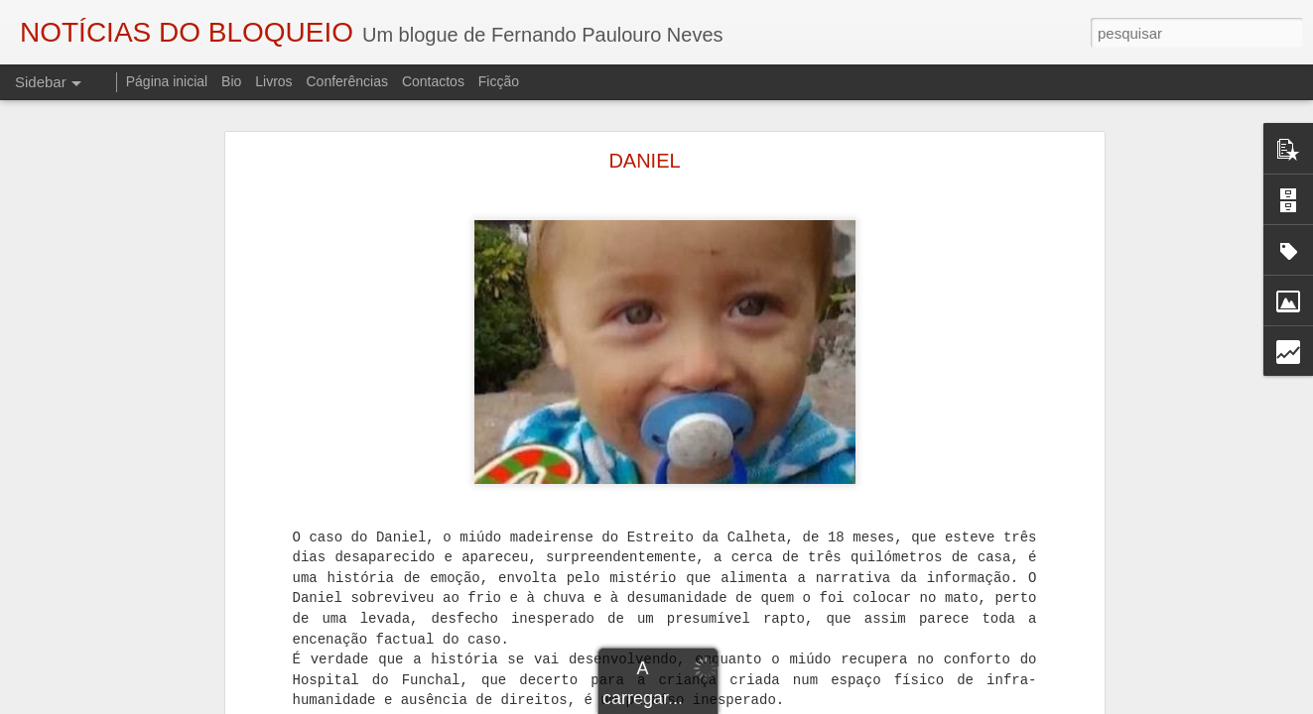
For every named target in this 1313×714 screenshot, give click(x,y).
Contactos (433, 81)
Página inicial (167, 81)
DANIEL (644, 161)
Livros (273, 81)
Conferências (347, 81)
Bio (231, 81)
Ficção (498, 81)
